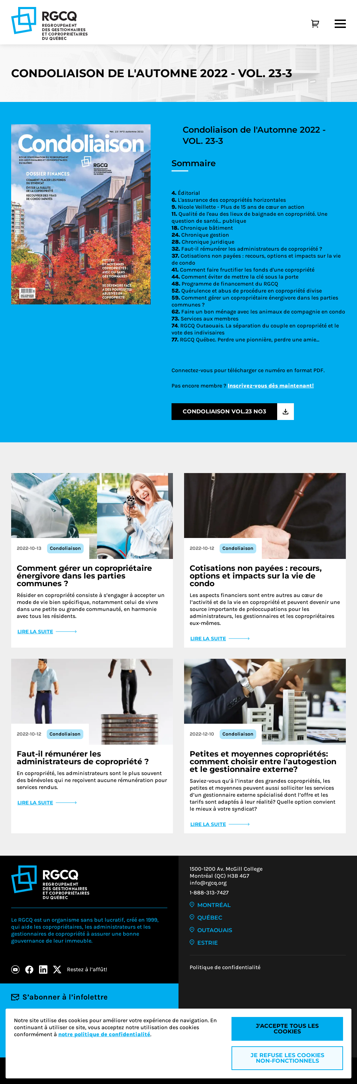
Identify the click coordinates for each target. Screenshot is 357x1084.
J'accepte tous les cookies (287, 1029)
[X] (57, 969)
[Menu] (340, 24)
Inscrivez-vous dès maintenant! (271, 385)
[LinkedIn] (43, 969)
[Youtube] (15, 969)
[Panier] (307, 24)
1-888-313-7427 (209, 892)
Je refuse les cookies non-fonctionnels (287, 1058)
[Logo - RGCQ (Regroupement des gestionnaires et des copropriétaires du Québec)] (49, 23)
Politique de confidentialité (225, 967)
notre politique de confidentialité (104, 1034)
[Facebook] (29, 969)
